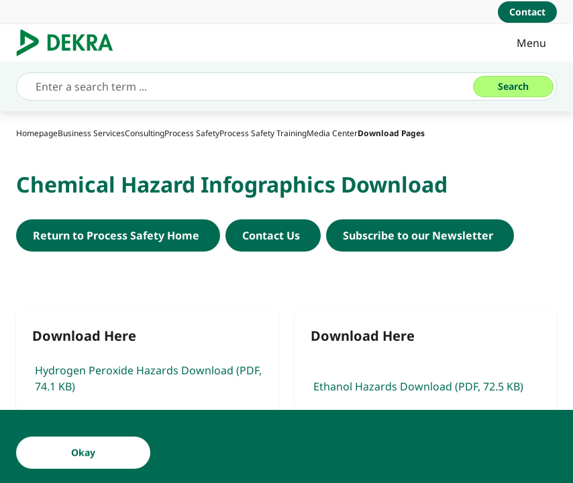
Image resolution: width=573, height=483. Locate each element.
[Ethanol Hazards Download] (426, 361)
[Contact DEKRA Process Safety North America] (273, 235)
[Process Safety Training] (263, 133)
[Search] (513, 86)
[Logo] (70, 43)
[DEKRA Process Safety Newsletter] (420, 235)
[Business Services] (91, 133)
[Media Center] (332, 133)
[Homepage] (37, 133)
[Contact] (527, 12)
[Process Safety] (191, 133)
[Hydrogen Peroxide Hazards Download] (147, 361)
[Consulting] (144, 133)
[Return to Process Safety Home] (118, 235)
